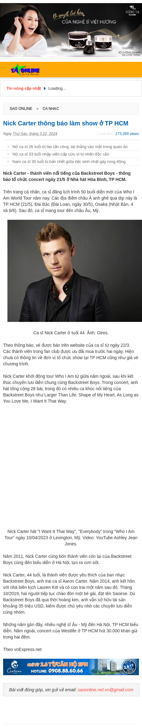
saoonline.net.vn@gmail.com (105, 689)
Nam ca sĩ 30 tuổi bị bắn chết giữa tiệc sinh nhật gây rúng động (69, 161)
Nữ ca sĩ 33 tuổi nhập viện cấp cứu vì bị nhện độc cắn (60, 154)
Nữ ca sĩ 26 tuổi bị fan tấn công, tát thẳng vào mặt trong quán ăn (70, 146)
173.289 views (127, 134)
